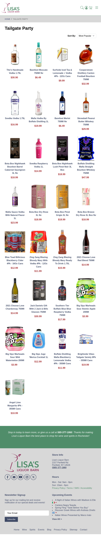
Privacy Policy (60, 530)
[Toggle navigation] (96, 8)
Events (41, 530)
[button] (82, 8)
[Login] (86, 8)
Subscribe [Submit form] (11, 519)
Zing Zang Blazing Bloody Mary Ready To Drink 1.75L (62, 260)
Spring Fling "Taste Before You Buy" (71, 508)
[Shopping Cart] (90, 8)
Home (16, 530)
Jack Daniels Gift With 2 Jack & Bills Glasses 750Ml (38, 309)
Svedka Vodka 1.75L (15, 118)
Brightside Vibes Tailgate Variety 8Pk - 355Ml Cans (86, 357)
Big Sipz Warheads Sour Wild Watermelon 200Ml (15, 357)
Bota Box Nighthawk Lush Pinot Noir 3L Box (62, 166)
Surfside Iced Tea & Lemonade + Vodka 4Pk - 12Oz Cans (62, 73)
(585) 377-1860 (59, 467)
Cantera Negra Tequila (65, 505)
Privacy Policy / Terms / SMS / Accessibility (72, 488)
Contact (83, 530)
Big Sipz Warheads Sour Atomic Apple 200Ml (86, 309)
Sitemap (73, 530)
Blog (49, 530)
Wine (24, 530)
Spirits (32, 530)
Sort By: (72, 36)
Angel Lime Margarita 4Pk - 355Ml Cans (15, 405)
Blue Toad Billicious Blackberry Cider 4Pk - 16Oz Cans (15, 260)
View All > (57, 519)
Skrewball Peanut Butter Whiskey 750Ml (86, 121)
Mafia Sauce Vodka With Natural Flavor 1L (15, 215)
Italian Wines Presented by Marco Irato (73, 515)
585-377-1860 (64, 432)
